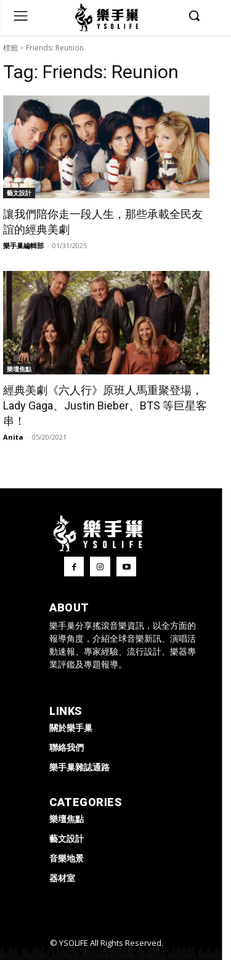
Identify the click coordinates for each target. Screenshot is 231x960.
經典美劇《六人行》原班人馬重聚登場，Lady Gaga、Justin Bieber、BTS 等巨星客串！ (105, 405)
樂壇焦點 (19, 369)
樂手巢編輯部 (23, 245)
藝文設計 (19, 192)
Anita (13, 437)
